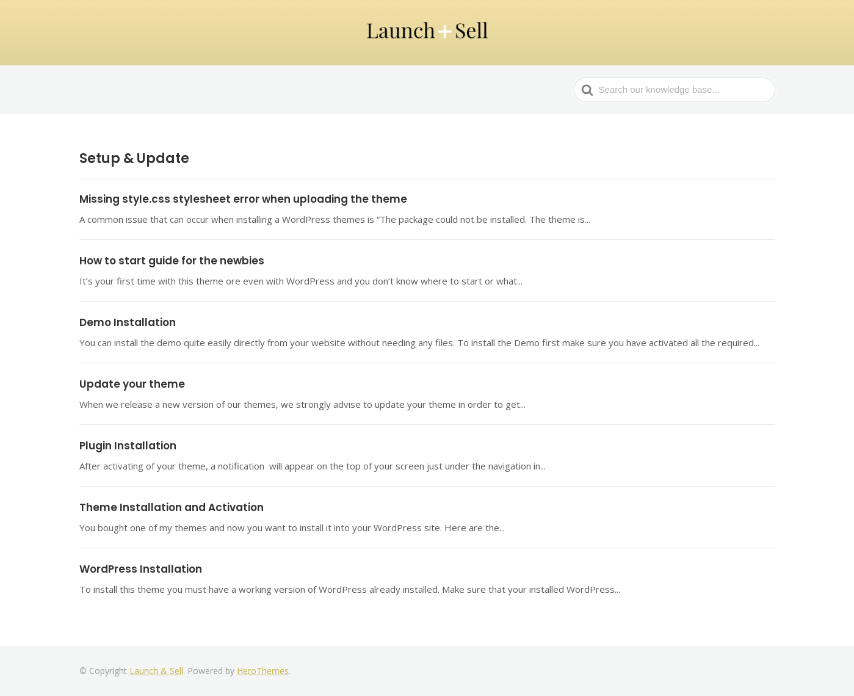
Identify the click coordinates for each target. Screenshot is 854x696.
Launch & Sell (156, 670)
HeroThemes (263, 670)
